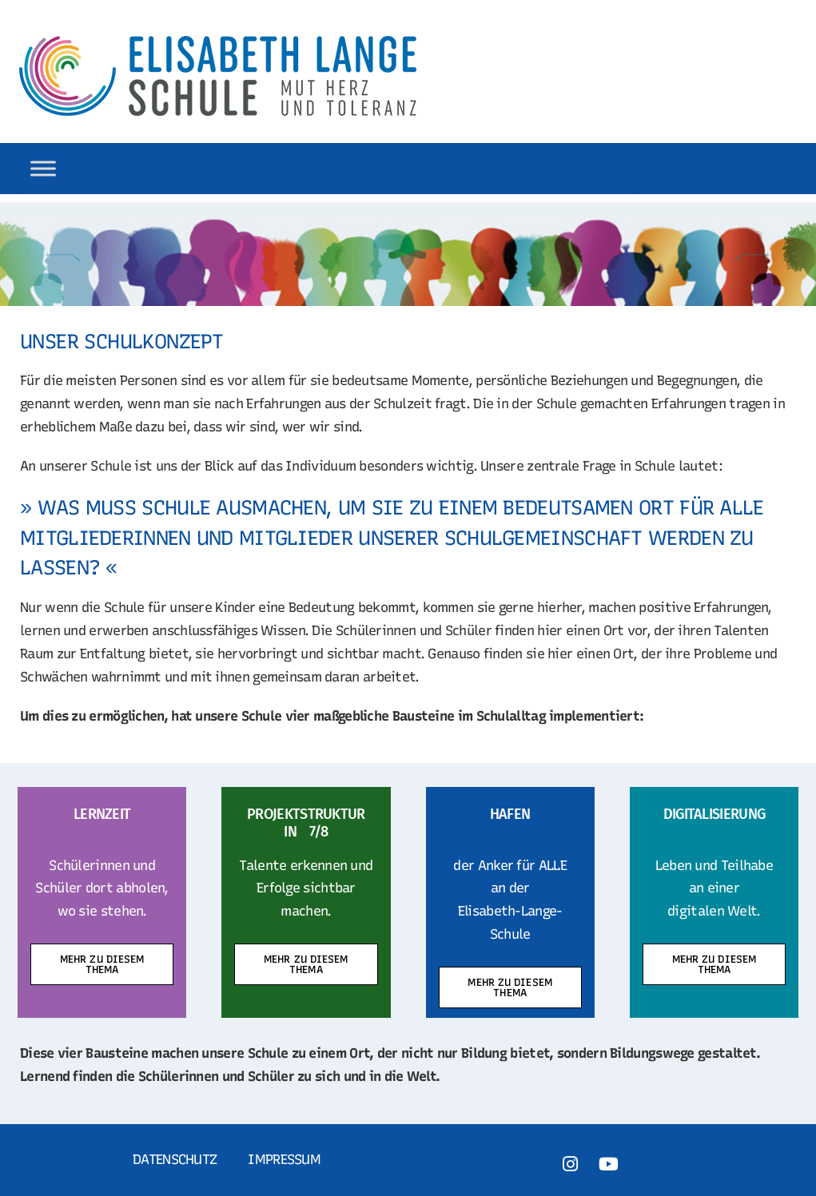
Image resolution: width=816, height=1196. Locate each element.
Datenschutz (175, 1159)
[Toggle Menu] (43, 168)
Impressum (284, 1159)
